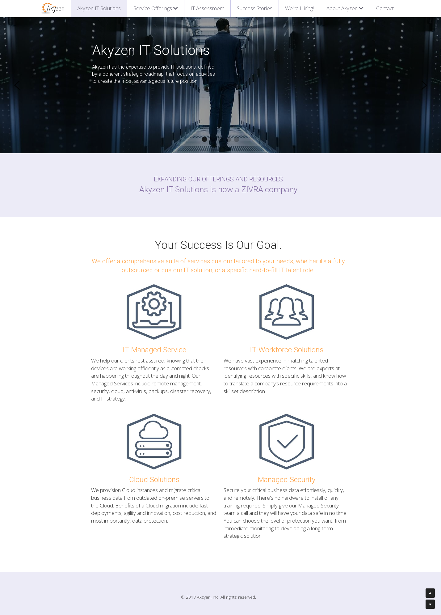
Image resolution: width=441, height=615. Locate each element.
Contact (385, 8)
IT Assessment (207, 8)
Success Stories (254, 8)
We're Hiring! (299, 8)
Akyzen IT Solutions (99, 8)
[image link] (52, 8)
